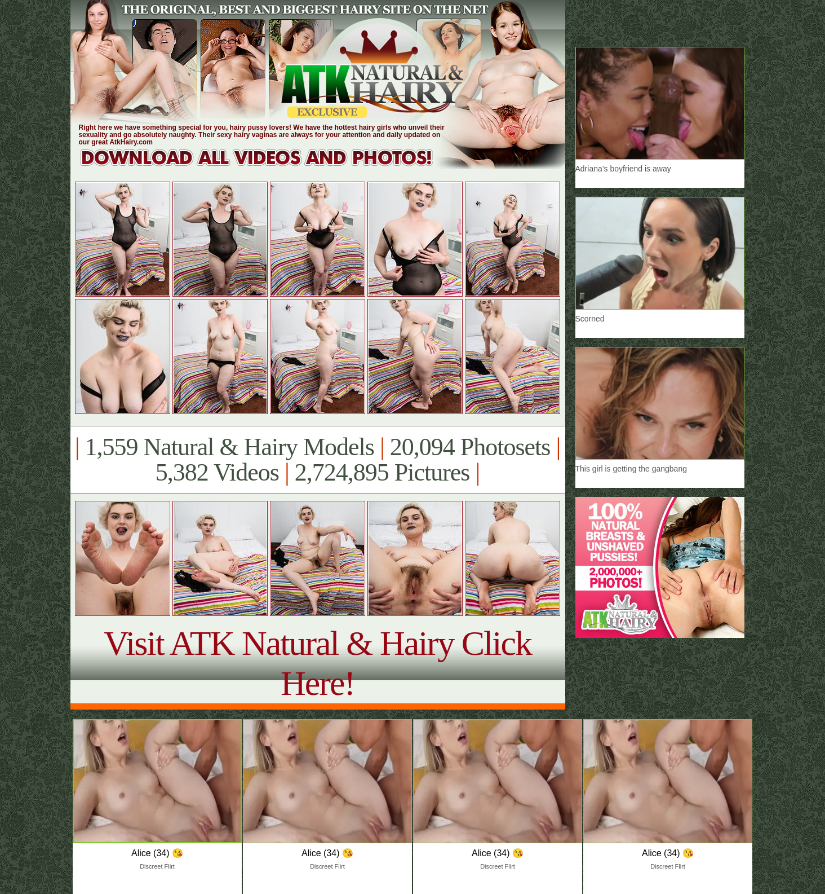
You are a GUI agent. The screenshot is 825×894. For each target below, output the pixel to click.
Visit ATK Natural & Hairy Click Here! (317, 663)
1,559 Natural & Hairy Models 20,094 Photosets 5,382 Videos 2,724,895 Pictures (317, 459)
